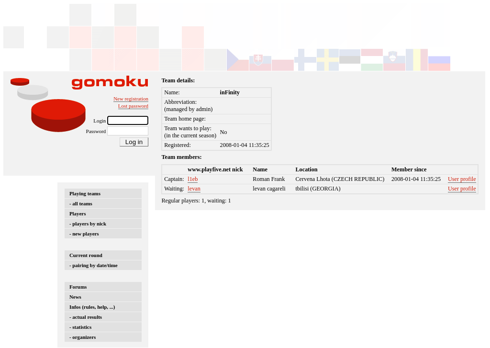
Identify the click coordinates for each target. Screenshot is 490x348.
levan (194, 188)
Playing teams (84, 193)
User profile (462, 179)
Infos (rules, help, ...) (92, 307)
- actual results (85, 317)
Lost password (133, 106)
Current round (85, 255)
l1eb (193, 179)
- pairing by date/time (93, 265)
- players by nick (87, 223)
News (75, 297)
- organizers (82, 337)
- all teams (80, 203)
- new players (84, 233)
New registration (130, 98)
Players (77, 213)
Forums (78, 287)
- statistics (80, 327)
